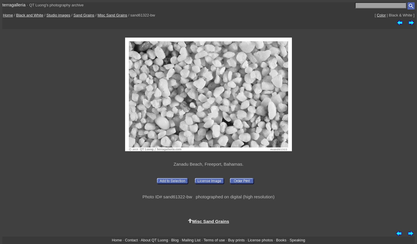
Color (381, 15)
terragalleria (13, 4)
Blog (175, 240)
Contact (131, 240)
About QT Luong (154, 240)
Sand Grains (84, 15)
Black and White (29, 15)
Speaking (297, 240)
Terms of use (214, 240)
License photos (260, 240)
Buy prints (236, 240)
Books (281, 240)
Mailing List (191, 240)
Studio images (58, 15)
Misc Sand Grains (112, 15)
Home (8, 15)
